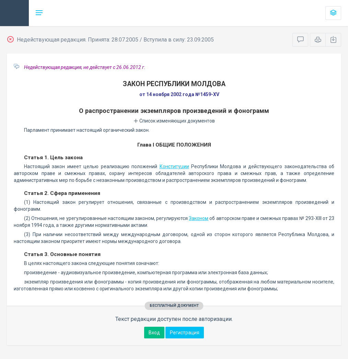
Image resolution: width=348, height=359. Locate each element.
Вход (154, 332)
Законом (198, 218)
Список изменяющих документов (174, 121)
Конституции (174, 166)
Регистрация (184, 332)
